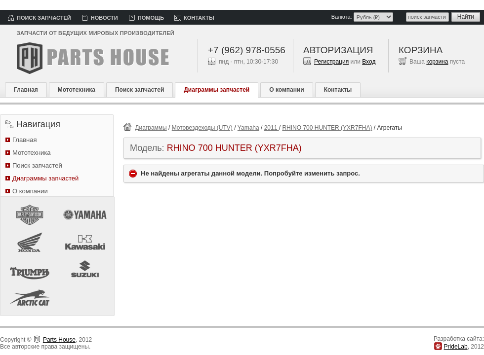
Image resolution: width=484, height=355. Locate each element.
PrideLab (456, 346)
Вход (368, 61)
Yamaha (248, 127)
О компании (286, 89)
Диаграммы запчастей (216, 89)
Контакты (199, 18)
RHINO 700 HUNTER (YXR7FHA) (327, 127)
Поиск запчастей (44, 18)
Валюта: (341, 17)
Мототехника (76, 89)
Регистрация (331, 61)
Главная (26, 89)
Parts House (59, 339)
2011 (271, 127)
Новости (104, 18)
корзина (437, 61)
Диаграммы (150, 127)
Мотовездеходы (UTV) (202, 127)
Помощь (151, 18)
